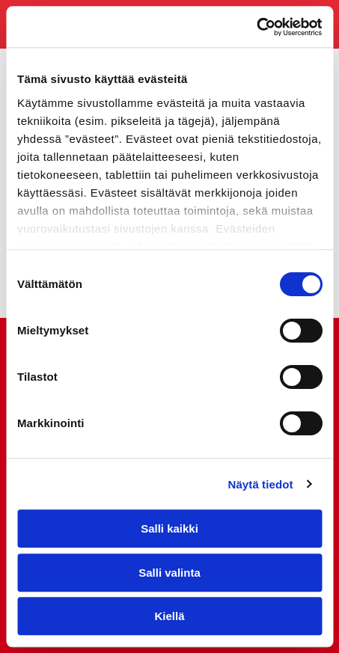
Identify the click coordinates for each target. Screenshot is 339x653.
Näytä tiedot (260, 484)
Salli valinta (169, 572)
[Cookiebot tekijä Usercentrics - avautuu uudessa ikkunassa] (256, 27)
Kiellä (169, 616)
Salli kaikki (169, 528)
